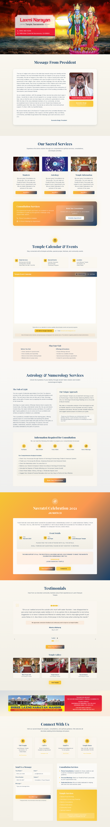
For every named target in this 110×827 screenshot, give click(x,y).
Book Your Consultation (55, 480)
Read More (26, 192)
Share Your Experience (55, 647)
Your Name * (19, 770)
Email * (35, 770)
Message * (18, 783)
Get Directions (23, 755)
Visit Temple (55, 682)
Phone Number (19, 777)
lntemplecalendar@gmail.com (68, 330)
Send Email (65, 753)
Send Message (33, 797)
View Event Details (47, 568)
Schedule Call (44, 753)
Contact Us (63, 568)
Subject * (36, 777)
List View (91, 274)
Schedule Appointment (74, 218)
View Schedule (87, 753)
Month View (80, 274)
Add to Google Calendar (44, 331)
